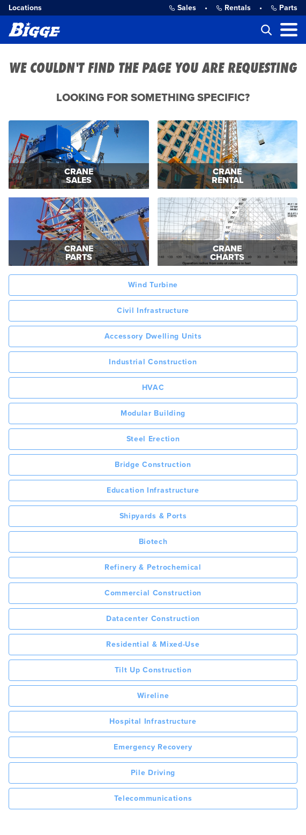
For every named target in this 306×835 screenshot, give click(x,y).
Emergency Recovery (153, 747)
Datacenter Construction (153, 618)
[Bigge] (34, 30)
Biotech (153, 541)
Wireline (153, 695)
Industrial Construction (153, 361)
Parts (284, 7)
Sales (182, 7)
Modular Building (153, 413)
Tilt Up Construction (153, 670)
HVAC (153, 387)
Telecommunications (153, 798)
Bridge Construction (153, 464)
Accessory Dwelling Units (153, 336)
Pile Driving (153, 772)
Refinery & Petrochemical (153, 567)
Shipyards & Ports (153, 515)
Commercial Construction (153, 592)
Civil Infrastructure (153, 310)
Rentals (233, 7)
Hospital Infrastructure (152, 721)
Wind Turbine (153, 284)
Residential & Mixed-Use (152, 644)
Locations (25, 7)
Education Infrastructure (153, 490)
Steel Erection (153, 438)
